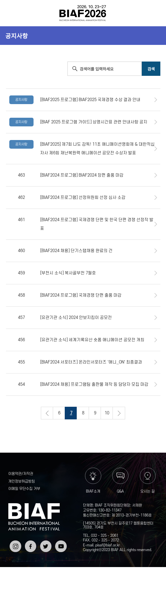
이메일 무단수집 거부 (24, 489)
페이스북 (30, 545)
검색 (154, 13)
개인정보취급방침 (21, 482)
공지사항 (16, 35)
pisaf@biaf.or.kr (107, 545)
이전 (47, 413)
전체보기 (12, 13)
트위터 (45, 543)
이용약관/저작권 (20, 474)
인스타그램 (15, 545)
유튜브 (60, 543)
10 (107, 413)
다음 (119, 413)
